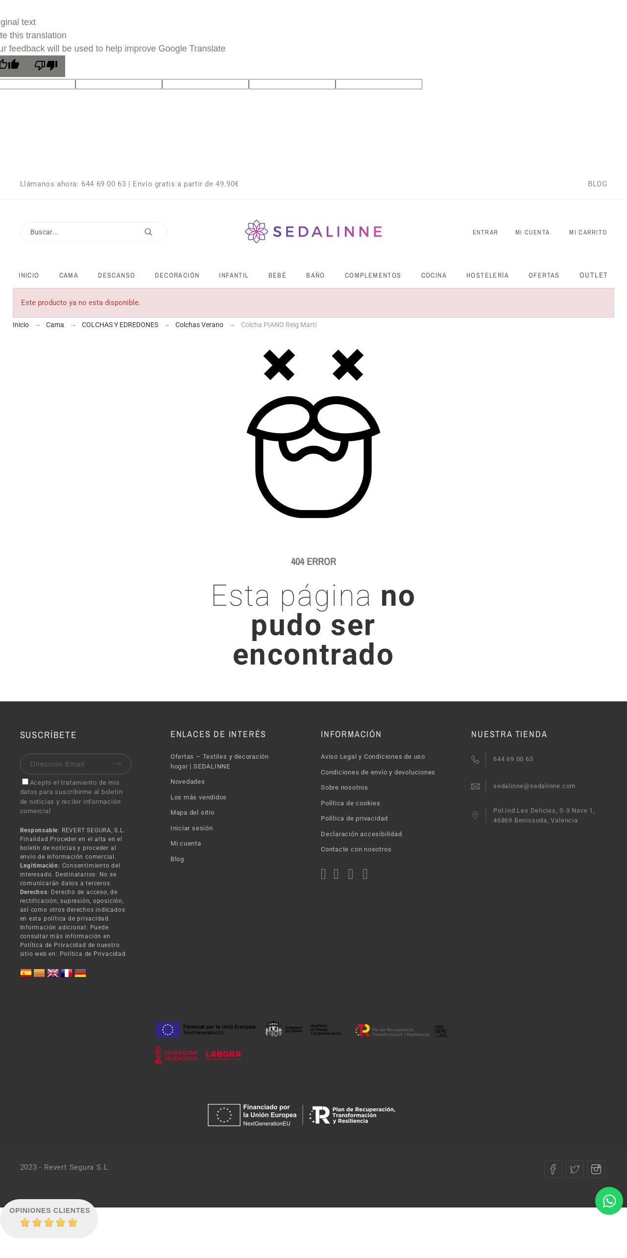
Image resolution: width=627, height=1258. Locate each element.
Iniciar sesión (191, 828)
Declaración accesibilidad (361, 834)
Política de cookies (351, 803)
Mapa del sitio (192, 812)
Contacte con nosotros (356, 849)
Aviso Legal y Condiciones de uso (373, 756)
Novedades (187, 781)
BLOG (597, 184)
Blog (177, 859)
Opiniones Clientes (50, 1210)
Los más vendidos (198, 797)
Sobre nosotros (344, 787)
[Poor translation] (46, 66)
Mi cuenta (185, 843)
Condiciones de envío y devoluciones (378, 772)
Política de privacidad (354, 818)
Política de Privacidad (93, 953)
